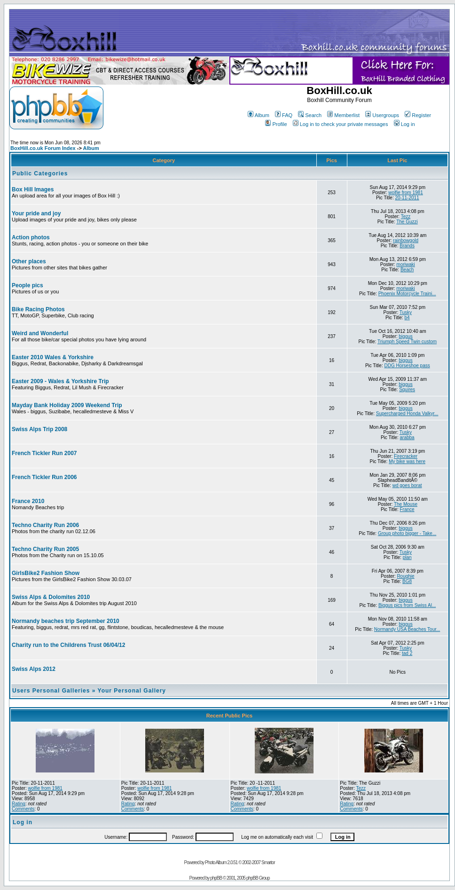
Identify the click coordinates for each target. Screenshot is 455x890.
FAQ (283, 115)
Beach (407, 269)
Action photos (31, 237)
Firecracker (405, 456)
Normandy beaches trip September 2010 (65, 621)
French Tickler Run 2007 (44, 453)
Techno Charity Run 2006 (45, 525)
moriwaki (405, 264)
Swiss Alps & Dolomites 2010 (51, 597)
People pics (27, 285)
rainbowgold (405, 240)
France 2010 (28, 501)
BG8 (407, 581)
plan (407, 557)
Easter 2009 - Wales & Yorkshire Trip (60, 381)
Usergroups (382, 115)
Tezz (406, 216)
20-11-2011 (407, 197)
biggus (405, 336)
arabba (407, 437)
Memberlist (343, 115)
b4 (407, 317)
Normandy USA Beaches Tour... (407, 629)
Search (310, 115)
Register (418, 115)
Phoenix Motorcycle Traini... (407, 293)
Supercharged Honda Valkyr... (407, 413)
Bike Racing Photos (38, 309)
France (407, 509)
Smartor (268, 862)
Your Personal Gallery (132, 690)
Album (258, 115)
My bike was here (407, 461)
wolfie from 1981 (405, 192)
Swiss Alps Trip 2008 (39, 429)
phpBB (216, 878)
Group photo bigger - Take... (407, 533)
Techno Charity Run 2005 (45, 549)
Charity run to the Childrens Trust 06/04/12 (68, 645)
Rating (18, 803)
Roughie (405, 576)
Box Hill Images (33, 189)
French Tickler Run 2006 (44, 477)
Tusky (406, 312)
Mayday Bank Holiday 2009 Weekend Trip (67, 405)
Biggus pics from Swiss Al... (407, 605)
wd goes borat (407, 485)
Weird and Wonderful (40, 333)
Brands (407, 245)
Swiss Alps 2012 (33, 669)
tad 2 (407, 653)
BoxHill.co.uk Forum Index (43, 148)
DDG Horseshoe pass (407, 365)
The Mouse (405, 504)
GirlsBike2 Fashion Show (45, 573)
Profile (276, 124)
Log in (404, 124)
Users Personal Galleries (51, 690)
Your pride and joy (36, 213)
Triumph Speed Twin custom (407, 341)
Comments (23, 808)
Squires (407, 389)
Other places (29, 261)
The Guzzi (407, 221)
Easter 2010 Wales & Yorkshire (53, 357)
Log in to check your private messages (340, 124)
